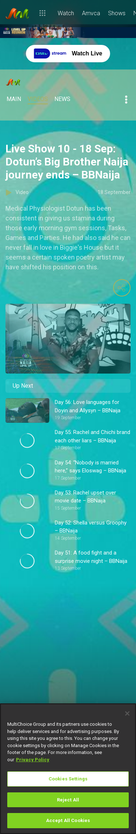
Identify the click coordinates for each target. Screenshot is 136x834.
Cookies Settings (68, 779)
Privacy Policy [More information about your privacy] (32, 759)
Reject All (68, 800)
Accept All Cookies (68, 820)
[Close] (127, 713)
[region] (68, 768)
